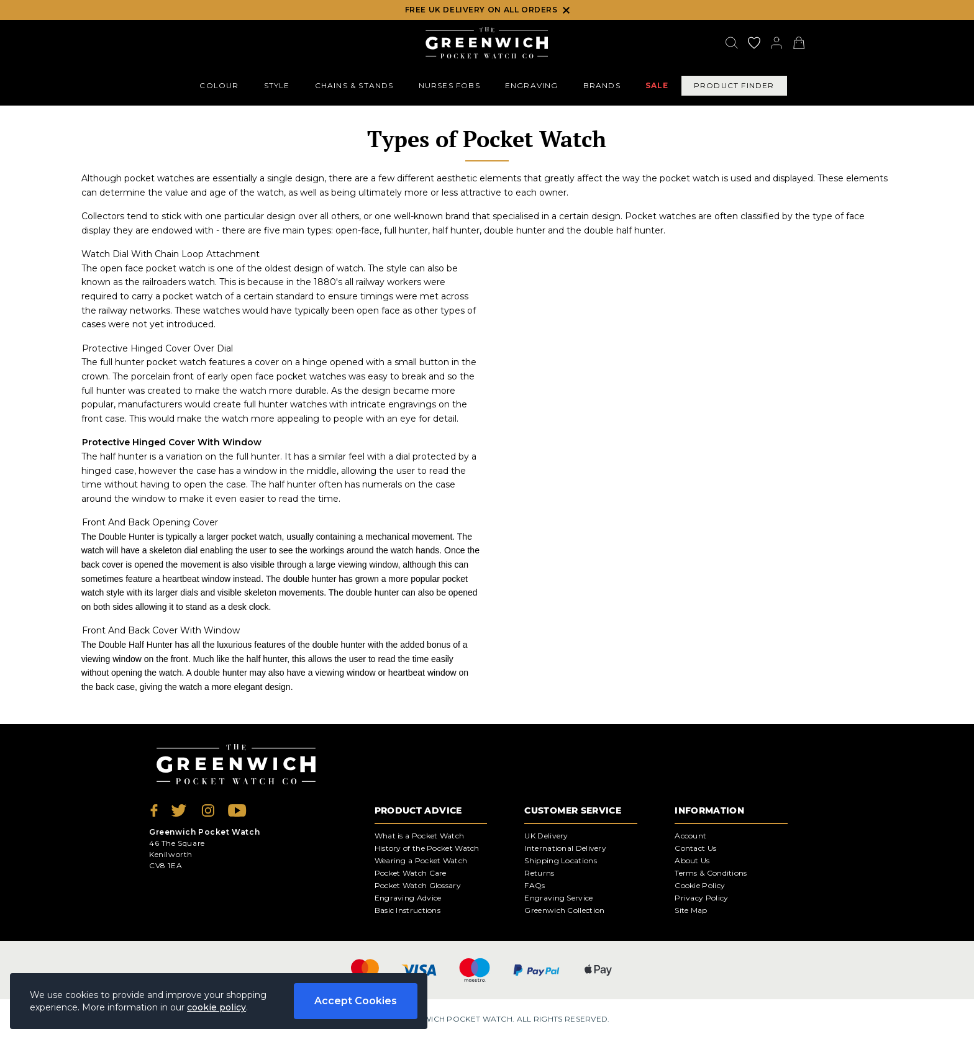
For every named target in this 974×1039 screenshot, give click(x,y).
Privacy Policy (701, 897)
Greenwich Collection (564, 910)
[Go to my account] (754, 43)
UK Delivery (546, 835)
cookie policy (216, 1007)
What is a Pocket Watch (420, 835)
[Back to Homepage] (487, 42)
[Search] (732, 43)
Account (690, 835)
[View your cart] (799, 43)
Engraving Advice (408, 897)
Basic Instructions (407, 910)
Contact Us (695, 848)
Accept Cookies (355, 1001)
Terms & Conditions (711, 873)
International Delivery (565, 848)
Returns (539, 873)
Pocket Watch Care (411, 873)
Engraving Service (558, 897)
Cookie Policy (700, 885)
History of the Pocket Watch (427, 848)
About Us (692, 860)
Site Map (691, 910)
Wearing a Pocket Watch (421, 860)
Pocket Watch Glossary (418, 885)
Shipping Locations (560, 860)
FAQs (534, 885)
